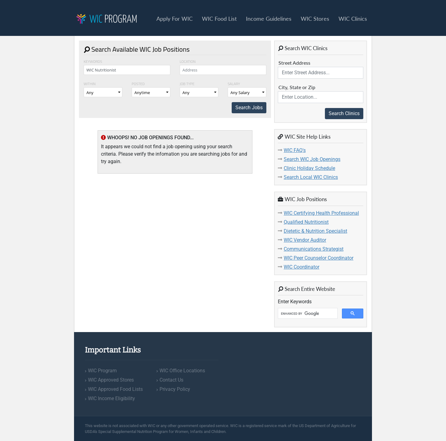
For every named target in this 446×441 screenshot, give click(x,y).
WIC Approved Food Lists (115, 389)
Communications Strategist (313, 249)
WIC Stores (315, 18)
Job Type (187, 84)
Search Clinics (344, 113)
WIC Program (102, 371)
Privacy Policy (175, 389)
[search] (307, 313)
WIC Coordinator (301, 267)
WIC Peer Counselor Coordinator (318, 258)
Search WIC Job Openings (312, 159)
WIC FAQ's (295, 150)
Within (90, 84)
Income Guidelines (268, 18)
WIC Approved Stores (111, 380)
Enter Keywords (295, 302)
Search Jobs (249, 107)
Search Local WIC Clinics (311, 177)
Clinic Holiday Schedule (309, 168)
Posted (138, 84)
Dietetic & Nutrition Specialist (315, 231)
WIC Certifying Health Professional (321, 213)
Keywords (93, 61)
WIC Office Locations (182, 371)
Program (106, 20)
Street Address (294, 63)
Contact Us (171, 380)
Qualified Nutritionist (306, 222)
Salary (234, 84)
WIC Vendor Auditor (305, 240)
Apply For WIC (174, 18)
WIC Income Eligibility (111, 398)
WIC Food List (219, 18)
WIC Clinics (353, 18)
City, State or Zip (296, 87)
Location (188, 61)
